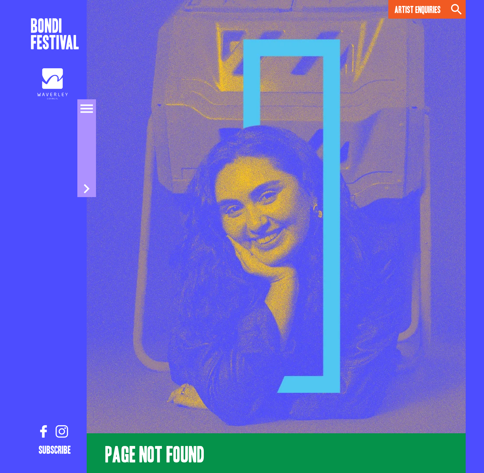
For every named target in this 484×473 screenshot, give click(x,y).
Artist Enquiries (418, 9)
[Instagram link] (62, 431)
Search (456, 9)
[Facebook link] (43, 431)
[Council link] (52, 83)
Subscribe (55, 449)
